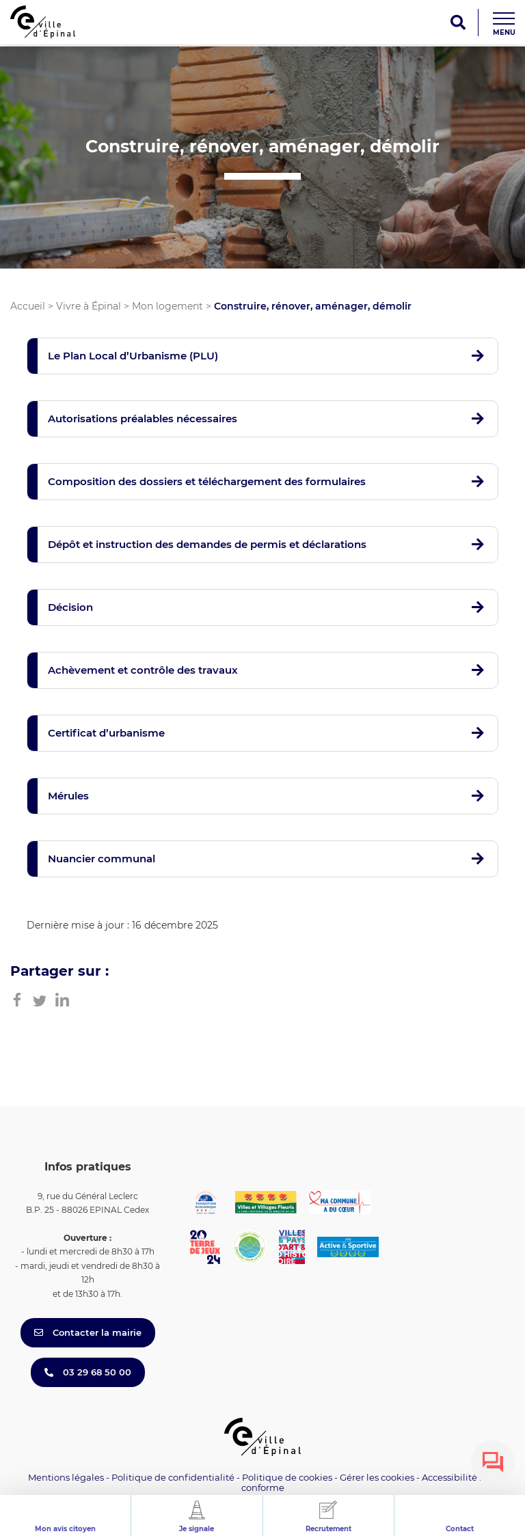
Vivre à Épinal (88, 306)
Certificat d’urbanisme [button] (106, 732)
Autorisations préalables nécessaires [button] (142, 418)
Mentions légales (66, 1477)
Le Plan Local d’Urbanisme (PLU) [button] (133, 355)
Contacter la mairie (88, 1332)
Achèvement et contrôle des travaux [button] (143, 669)
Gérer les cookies (377, 1477)
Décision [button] (70, 607)
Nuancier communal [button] (101, 858)
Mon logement (167, 306)
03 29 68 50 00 (87, 1372)
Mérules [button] (68, 795)
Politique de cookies (287, 1477)
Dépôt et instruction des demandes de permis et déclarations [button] (207, 544)
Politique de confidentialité (172, 1477)
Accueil (27, 306)
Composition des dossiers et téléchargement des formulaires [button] (207, 481)
